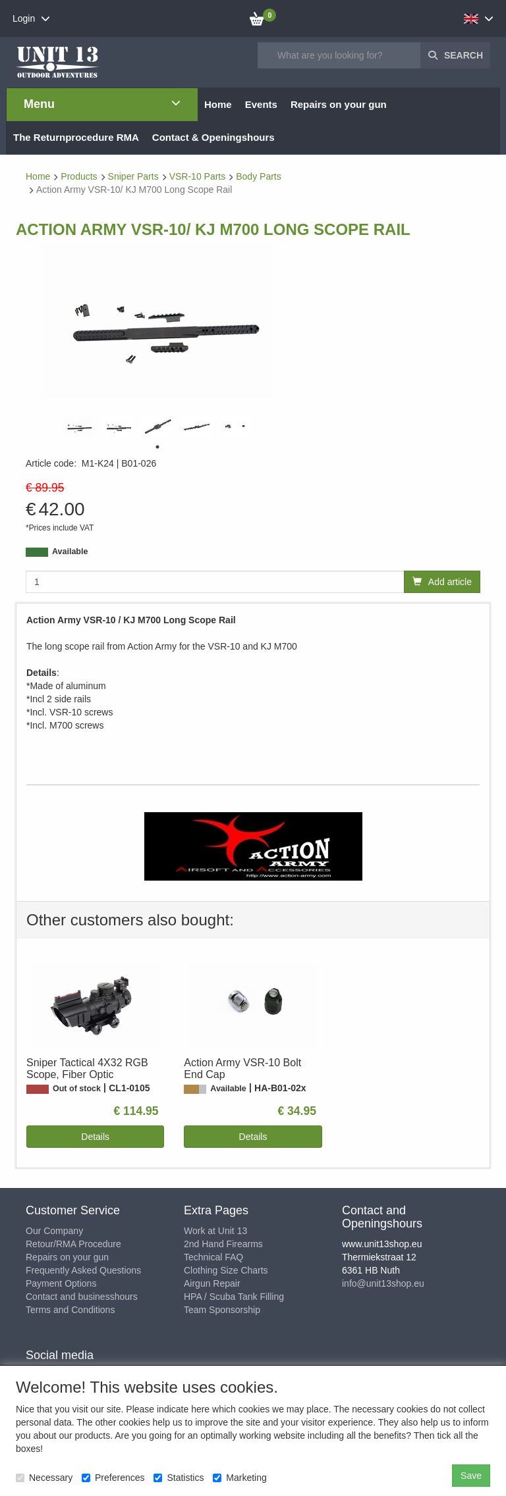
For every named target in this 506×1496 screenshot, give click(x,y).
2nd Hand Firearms (223, 1244)
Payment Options (61, 1283)
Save (471, 1475)
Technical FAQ (213, 1257)
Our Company (54, 1230)
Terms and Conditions (70, 1309)
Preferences (113, 1477)
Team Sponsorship (222, 1309)
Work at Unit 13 (215, 1230)
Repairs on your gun (67, 1257)
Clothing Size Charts (226, 1270)
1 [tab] (157, 446)
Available (70, 551)
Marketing (239, 1477)
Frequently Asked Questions (83, 1270)
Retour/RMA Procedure (73, 1244)
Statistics (179, 1477)
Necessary (44, 1477)
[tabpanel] (78, 427)
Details (95, 1136)
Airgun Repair (212, 1283)
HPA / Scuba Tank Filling (234, 1296)
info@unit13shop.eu (383, 1283)
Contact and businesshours (82, 1296)
